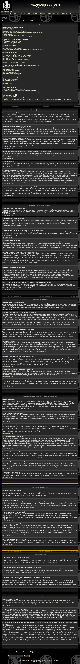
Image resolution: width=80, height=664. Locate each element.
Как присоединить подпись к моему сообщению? (16, 56)
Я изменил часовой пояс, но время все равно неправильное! (19, 44)
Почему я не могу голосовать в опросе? (13, 62)
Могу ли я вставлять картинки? (11, 70)
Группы (28, 13)
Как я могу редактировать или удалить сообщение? (17, 55)
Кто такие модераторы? (9, 80)
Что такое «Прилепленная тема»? (12, 73)
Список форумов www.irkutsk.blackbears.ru (15, 20)
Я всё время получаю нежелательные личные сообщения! (19, 90)
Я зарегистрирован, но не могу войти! (13, 35)
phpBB (27, 660)
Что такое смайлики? (8, 69)
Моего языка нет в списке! (10, 45)
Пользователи (21, 13)
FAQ (10, 13)
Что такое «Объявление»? (10, 72)
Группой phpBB (61, 600)
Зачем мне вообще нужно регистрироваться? (15, 30)
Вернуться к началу (7, 123)
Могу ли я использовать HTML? (11, 68)
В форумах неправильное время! (12, 42)
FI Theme (44, 660)
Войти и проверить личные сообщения (57, 13)
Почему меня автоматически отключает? (14, 31)
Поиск (14, 13)
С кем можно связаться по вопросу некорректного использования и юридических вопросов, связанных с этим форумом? (37, 99)
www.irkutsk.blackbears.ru (45, 5)
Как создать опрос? (8, 58)
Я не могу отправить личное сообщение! (14, 89)
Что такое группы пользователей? (12, 82)
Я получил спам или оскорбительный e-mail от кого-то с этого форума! (22, 92)
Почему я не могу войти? (9, 28)
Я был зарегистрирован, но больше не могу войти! (17, 36)
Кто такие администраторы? (10, 79)
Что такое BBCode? (8, 66)
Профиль (34, 13)
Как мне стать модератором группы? (13, 84)
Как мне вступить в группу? (10, 83)
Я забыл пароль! (7, 34)
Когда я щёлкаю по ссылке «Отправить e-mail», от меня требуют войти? (23, 49)
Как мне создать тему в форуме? (11, 54)
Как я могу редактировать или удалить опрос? (15, 59)
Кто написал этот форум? (9, 96)
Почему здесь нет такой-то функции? (13, 98)
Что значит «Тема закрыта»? (10, 74)
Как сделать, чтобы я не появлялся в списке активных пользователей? (22, 32)
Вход (70, 13)
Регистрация (42, 13)
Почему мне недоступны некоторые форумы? (15, 60)
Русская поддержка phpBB (40, 661)
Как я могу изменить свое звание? (12, 48)
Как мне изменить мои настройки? (12, 41)
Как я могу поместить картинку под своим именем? (17, 46)
